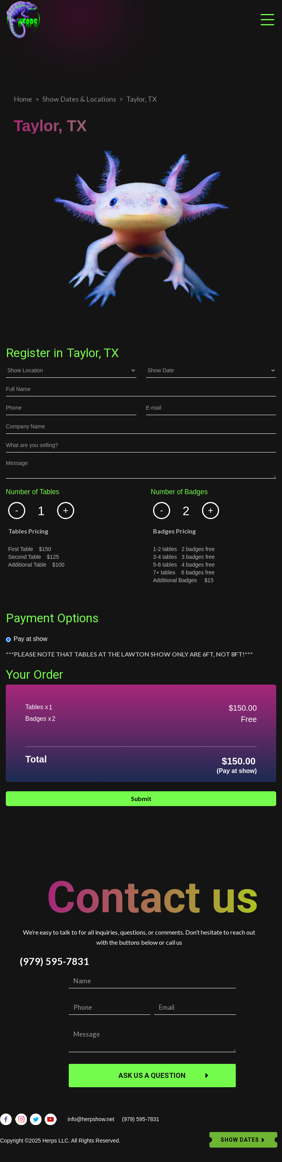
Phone (14, 824)
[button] (16, 510)
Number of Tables (32, 492)
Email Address (25, 829)
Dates (13, 813)
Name (13, 818)
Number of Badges (179, 492)
